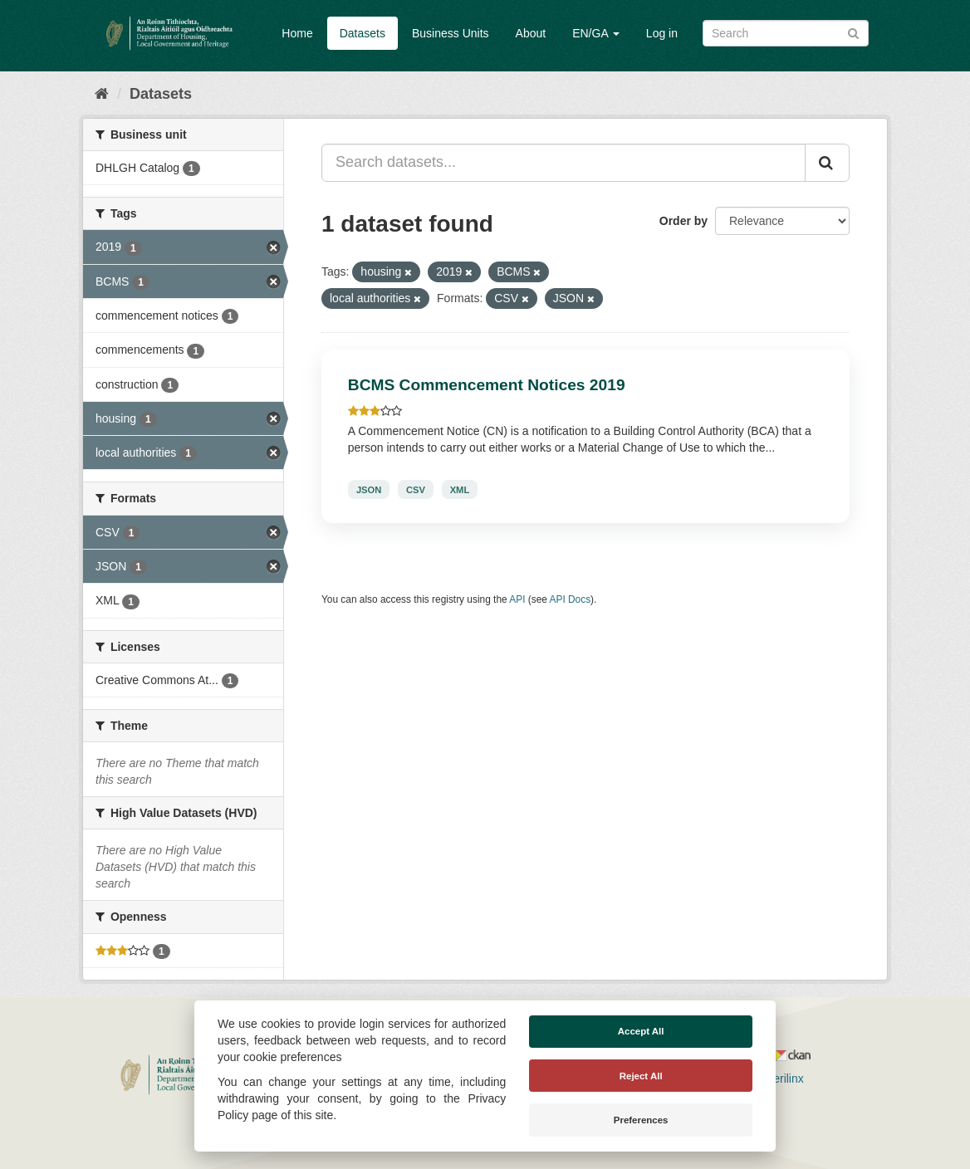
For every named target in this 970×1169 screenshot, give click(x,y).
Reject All (641, 1076)
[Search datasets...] (563, 163)
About (531, 33)
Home (297, 33)
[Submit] (853, 32)
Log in (662, 33)
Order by (683, 220)
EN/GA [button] (596, 33)
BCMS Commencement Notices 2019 (486, 385)
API (517, 599)
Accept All (641, 1031)
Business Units (450, 33)
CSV (415, 489)
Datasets (362, 33)
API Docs (570, 599)
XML (460, 489)
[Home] (102, 94)
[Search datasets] (786, 33)
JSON (368, 489)
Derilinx (777, 1078)
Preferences (641, 1120)
